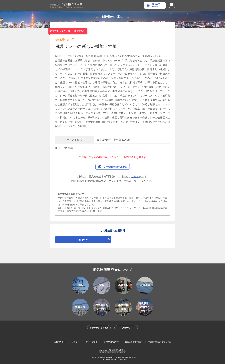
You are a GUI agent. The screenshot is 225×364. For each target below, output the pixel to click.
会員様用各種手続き (133, 342)
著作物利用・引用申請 (99, 328)
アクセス (75, 342)
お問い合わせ (91, 342)
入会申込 (126, 328)
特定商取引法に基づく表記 (159, 342)
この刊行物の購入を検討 (115, 166)
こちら (135, 176)
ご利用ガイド (59, 342)
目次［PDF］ (83, 239)
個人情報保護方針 (111, 342)
